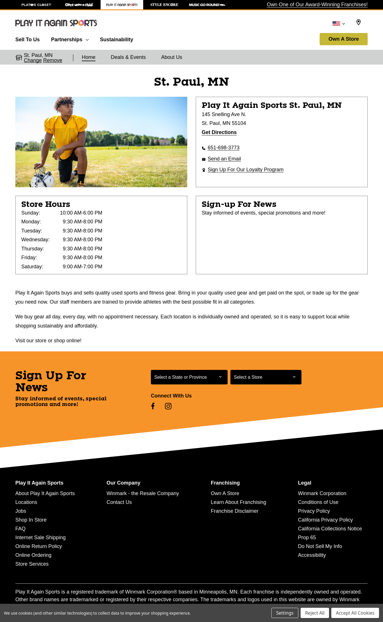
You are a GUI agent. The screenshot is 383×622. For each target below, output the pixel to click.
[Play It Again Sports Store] (122, 4)
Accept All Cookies (355, 613)
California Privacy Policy (325, 520)
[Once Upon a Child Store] (79, 4)
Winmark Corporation (322, 493)
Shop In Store (31, 520)
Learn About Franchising (238, 502)
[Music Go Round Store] (207, 4)
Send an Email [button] (224, 159)
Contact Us (119, 502)
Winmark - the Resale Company (143, 493)
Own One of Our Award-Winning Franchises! (317, 4)
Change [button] (33, 60)
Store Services (32, 564)
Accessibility (312, 555)
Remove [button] (52, 60)
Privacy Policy (314, 511)
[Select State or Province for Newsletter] (189, 377)
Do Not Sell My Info (320, 546)
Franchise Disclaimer (235, 511)
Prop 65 (307, 537)
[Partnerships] (69, 38)
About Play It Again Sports (45, 493)
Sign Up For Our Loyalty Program (246, 169)
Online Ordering (33, 555)
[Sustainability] (116, 38)
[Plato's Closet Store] (36, 4)
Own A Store (343, 39)
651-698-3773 (224, 148)
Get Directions (219, 132)
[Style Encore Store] (164, 4)
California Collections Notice (330, 529)
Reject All (314, 613)
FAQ (20, 529)
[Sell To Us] (30, 38)
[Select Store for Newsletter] (265, 377)
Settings (285, 613)
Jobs (20, 511)
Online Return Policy (38, 546)
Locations (26, 502)
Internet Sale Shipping (40, 537)
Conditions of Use (318, 502)
